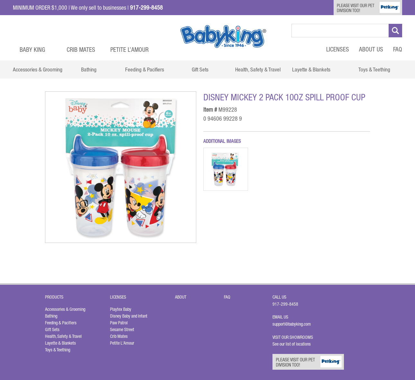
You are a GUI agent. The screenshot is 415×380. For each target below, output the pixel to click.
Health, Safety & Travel (63, 336)
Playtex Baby (120, 309)
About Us (371, 49)
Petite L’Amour (129, 49)
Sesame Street (122, 329)
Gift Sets (52, 329)
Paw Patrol (119, 322)
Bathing (51, 316)
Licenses (337, 49)
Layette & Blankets (60, 343)
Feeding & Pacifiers (61, 322)
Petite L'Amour (122, 343)
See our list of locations (291, 344)
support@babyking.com (291, 324)
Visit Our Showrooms (293, 337)
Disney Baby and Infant (128, 316)
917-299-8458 (285, 304)
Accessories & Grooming (65, 309)
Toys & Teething (57, 349)
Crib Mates (81, 49)
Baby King (32, 49)
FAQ (397, 49)
